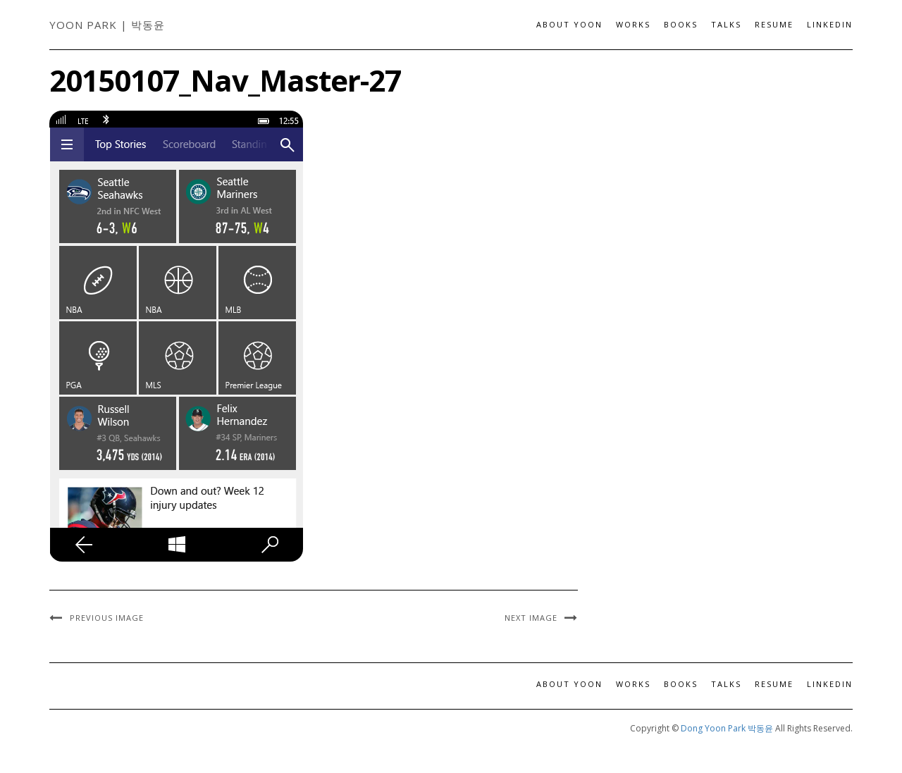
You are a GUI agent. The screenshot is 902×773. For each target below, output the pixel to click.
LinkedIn (830, 24)
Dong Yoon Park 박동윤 (727, 728)
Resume (774, 24)
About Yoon (569, 24)
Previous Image (107, 617)
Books (681, 24)
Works (633, 24)
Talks (726, 24)
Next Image (531, 617)
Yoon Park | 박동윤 (107, 25)
